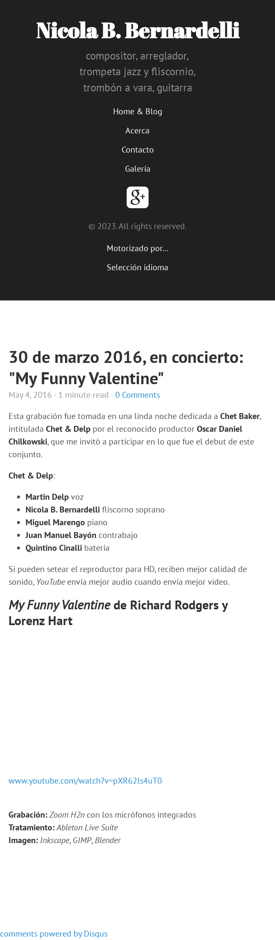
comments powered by (54, 933)
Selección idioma (137, 267)
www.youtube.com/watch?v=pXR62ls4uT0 (85, 780)
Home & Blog (137, 111)
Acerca (137, 130)
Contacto (138, 149)
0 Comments (137, 394)
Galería (137, 168)
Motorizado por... (137, 248)
